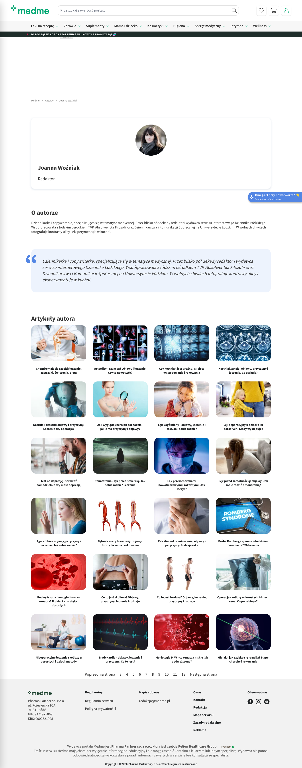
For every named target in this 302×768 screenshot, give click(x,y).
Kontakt (199, 700)
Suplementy (95, 26)
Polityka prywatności (100, 709)
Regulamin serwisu (99, 701)
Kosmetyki (155, 26)
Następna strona (203, 675)
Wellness (260, 26)
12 (184, 674)
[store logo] (30, 9)
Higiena (179, 26)
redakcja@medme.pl (154, 701)
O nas (197, 692)
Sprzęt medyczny (208, 26)
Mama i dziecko (125, 26)
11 (175, 674)
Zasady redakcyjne (207, 722)
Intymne (237, 26)
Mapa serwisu (203, 715)
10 (167, 674)
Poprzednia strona (100, 675)
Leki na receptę (42, 26)
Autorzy (49, 101)
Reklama (199, 730)
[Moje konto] (286, 11)
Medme (35, 101)
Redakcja (200, 707)
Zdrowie (70, 26)
